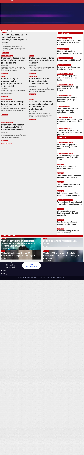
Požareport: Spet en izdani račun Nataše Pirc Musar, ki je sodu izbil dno (13, 60)
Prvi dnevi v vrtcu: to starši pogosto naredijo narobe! (67, 223)
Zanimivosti (69, 74)
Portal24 (3, 270)
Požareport (10, 56)
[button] (1, 28)
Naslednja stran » (6, 143)
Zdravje (68, 106)
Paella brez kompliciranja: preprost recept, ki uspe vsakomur (67, 100)
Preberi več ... (5, 53)
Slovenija (4, 32)
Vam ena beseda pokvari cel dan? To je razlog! (68, 232)
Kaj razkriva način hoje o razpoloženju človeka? (66, 167)
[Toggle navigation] (2, 26)
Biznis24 (3, 238)
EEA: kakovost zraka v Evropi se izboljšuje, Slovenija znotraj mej (39, 81)
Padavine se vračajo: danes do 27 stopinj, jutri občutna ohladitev (41, 60)
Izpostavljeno (4, 56)
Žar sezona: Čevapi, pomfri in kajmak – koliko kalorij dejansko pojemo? (69, 132)
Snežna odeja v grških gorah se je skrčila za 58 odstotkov (69, 176)
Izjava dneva (61, 58)
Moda (67, 49)
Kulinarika (69, 95)
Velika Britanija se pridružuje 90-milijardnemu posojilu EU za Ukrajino (18, 254)
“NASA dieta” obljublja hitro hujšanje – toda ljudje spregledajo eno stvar (67, 111)
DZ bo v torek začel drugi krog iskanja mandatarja (12, 102)
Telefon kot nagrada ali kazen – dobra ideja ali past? (69, 185)
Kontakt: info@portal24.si (31, 265)
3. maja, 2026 (4, 88)
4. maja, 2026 (5, 45)
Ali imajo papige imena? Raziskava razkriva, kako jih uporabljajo (67, 213)
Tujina (35, 76)
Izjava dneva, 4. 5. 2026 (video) (69, 60)
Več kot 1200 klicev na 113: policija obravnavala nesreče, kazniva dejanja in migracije (14, 38)
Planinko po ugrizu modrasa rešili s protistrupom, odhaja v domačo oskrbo (11, 82)
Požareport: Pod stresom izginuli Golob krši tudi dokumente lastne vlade (12, 127)
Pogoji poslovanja (10, 267)
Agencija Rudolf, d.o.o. (59, 277)
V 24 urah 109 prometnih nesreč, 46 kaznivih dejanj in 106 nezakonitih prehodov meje (41, 105)
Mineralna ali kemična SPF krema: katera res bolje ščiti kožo (69, 52)
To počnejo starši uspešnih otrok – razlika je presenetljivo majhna (69, 203)
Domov (3, 31)
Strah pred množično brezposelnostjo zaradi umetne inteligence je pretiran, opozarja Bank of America (18, 243)
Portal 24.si (8, 263)
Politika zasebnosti (10, 265)
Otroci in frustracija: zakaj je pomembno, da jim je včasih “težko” (68, 89)
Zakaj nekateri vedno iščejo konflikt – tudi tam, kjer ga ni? (68, 194)
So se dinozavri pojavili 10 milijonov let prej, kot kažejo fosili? (68, 78)
